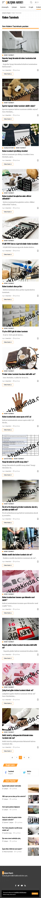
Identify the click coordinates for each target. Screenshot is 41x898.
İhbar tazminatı (8, 851)
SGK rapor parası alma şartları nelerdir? (14, 796)
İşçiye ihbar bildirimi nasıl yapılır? (12, 849)
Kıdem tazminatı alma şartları (12, 286)
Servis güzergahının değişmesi (11, 807)
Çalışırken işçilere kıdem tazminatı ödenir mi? (17, 690)
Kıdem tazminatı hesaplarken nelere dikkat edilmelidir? (16, 197)
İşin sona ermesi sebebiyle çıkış (11, 838)
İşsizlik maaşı (8, 458)
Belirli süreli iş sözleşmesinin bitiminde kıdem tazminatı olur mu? (17, 736)
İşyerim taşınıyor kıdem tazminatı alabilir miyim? (18, 105)
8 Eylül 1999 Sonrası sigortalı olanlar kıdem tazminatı (20, 243)
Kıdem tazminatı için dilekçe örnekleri (15, 151)
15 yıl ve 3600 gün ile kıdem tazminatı (15, 331)
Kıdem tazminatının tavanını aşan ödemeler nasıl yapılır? (18, 598)
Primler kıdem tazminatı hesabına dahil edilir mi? (18, 374)
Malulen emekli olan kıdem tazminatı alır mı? (17, 554)
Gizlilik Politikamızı (20, 892)
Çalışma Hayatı (14, 2)
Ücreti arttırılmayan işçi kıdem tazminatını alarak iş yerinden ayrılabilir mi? (20, 508)
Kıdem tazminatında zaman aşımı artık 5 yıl (16, 416)
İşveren (6, 822)
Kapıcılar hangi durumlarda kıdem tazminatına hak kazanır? (19, 59)
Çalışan (6, 788)
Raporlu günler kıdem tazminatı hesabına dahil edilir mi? (19, 646)
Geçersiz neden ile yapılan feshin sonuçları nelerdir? (11, 818)
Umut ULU (8, 70)
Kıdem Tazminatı (9, 55)
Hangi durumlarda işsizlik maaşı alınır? (15, 461)
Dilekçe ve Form (9, 148)
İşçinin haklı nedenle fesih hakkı (11, 786)
